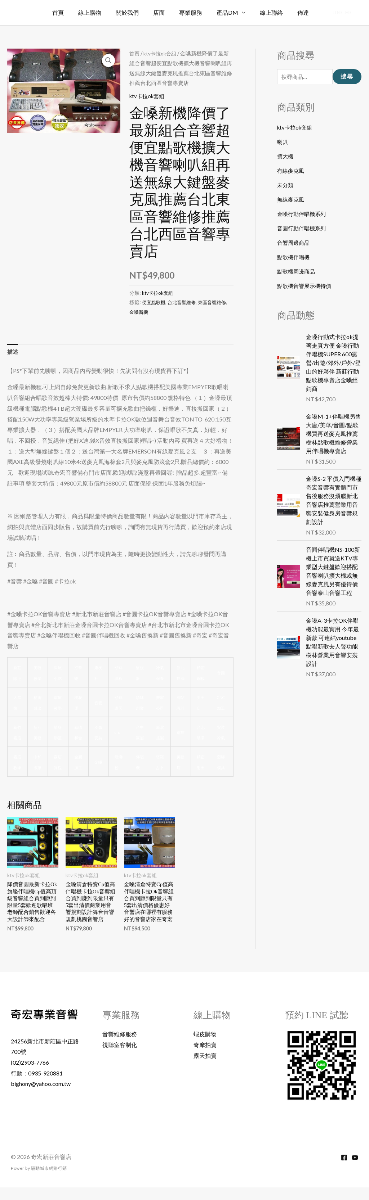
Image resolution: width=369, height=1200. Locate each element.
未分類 (285, 185)
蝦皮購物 (205, 1046)
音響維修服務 (119, 1046)
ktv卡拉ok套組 (161, 53)
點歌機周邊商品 (297, 272)
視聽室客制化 (119, 1057)
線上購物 (108, 12)
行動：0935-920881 (37, 1085)
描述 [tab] (13, 352)
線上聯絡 (275, 12)
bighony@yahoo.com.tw (41, 1096)
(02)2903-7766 (30, 1075)
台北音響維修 (184, 302)
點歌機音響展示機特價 (306, 286)
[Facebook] (344, 1170)
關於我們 (143, 12)
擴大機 (285, 157)
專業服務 (200, 12)
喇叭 (283, 142)
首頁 (79, 12)
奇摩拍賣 (205, 1057)
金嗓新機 (147, 312)
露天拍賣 (205, 1068)
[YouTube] (355, 1170)
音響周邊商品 (294, 243)
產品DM (234, 12)
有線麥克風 (291, 171)
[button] (342, 12)
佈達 (304, 12)
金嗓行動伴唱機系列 (303, 214)
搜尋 (347, 77)
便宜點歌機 (154, 302)
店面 (172, 12)
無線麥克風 (291, 200)
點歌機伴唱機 (294, 257)
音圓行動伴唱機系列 (303, 229)
